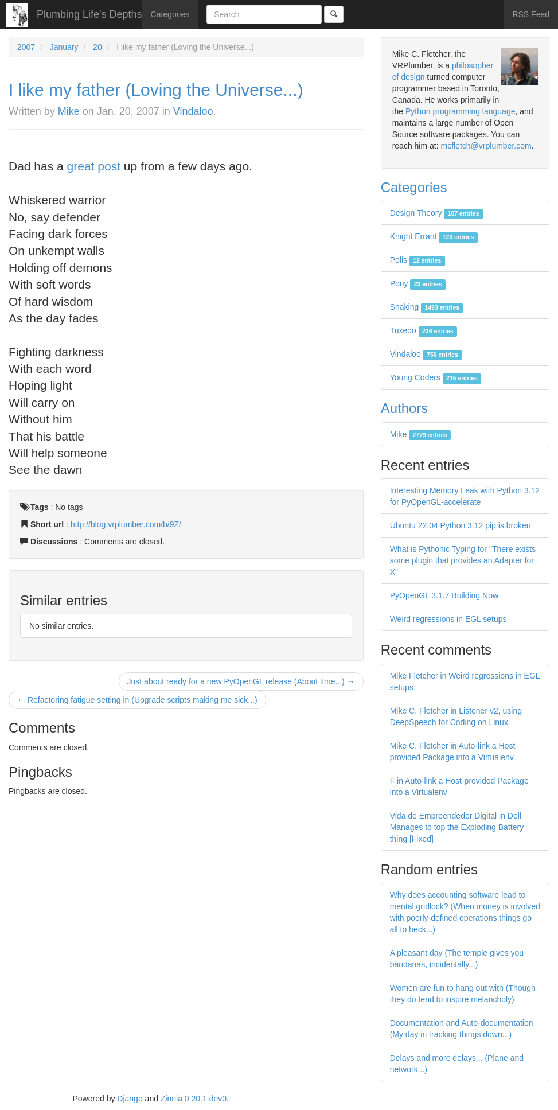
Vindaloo (193, 111)
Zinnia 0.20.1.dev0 (194, 1098)
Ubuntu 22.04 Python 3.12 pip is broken (460, 525)
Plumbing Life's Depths (89, 14)
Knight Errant (434, 236)
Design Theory (436, 212)
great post (93, 166)
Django (129, 1098)
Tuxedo (424, 330)
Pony (418, 283)
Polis (417, 259)
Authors (404, 408)
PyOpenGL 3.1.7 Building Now (444, 595)
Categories (170, 14)
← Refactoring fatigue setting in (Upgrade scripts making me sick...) (137, 699)
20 (97, 47)
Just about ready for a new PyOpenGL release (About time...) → (241, 681)
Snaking (426, 306)
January (64, 47)
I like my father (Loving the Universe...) (156, 89)
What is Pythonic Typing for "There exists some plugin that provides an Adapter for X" (463, 560)
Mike (69, 111)
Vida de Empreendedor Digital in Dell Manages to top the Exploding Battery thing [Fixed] (457, 827)
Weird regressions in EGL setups (448, 619)
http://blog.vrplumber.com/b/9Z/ (126, 524)
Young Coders (436, 377)
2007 (26, 47)
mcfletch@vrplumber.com (485, 145)
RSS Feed (530, 14)
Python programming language (460, 111)
